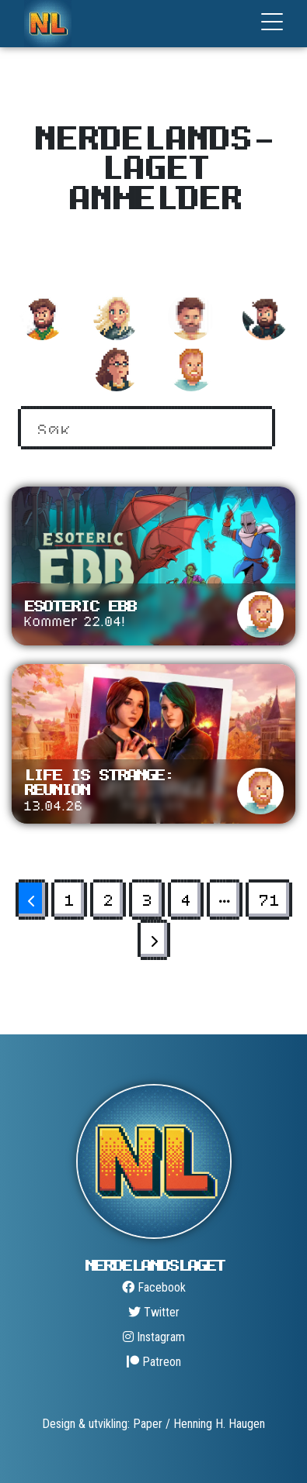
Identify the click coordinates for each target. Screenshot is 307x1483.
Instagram (154, 1337)
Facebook (154, 1287)
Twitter (154, 1312)
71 (269, 899)
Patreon (154, 1361)
